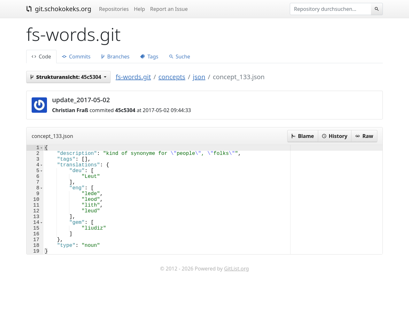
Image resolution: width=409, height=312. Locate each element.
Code (41, 56)
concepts (171, 76)
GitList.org (236, 292)
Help (139, 8)
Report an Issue (169, 8)
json (199, 76)
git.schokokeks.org (58, 8)
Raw (364, 136)
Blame (302, 136)
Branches (115, 56)
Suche (179, 56)
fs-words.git (133, 76)
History (334, 136)
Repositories (114, 8)
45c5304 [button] (66, 76)
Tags (149, 56)
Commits (76, 56)
